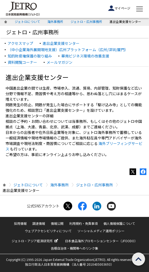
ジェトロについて (27, 21)
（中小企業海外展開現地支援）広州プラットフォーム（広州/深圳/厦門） (68, 49)
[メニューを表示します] (139, 9)
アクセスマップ (20, 43)
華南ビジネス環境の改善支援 (85, 56)
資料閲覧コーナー (22, 62)
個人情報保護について (119, 223)
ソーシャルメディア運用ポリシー (101, 231)
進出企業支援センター (61, 43)
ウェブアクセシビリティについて (48, 231)
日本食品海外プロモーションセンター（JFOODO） (101, 241)
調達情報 (38, 223)
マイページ (119, 8)
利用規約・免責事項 (83, 223)
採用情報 (20, 223)
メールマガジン (59, 62)
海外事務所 (55, 21)
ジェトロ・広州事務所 (86, 21)
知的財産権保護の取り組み (30, 56)
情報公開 (57, 223)
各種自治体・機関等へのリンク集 (74, 248)
